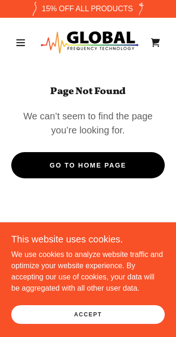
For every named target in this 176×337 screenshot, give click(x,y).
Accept (88, 314)
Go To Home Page (88, 165)
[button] (20, 42)
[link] (89, 42)
